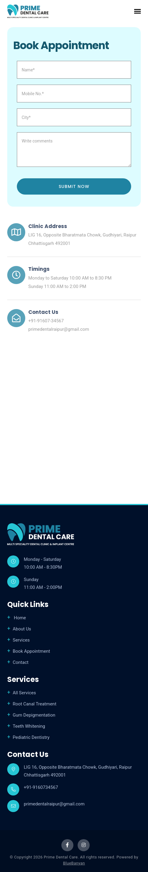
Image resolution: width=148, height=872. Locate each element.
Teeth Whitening (29, 726)
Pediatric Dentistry (31, 737)
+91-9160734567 (41, 787)
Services (21, 640)
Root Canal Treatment (34, 704)
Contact (20, 662)
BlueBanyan (74, 863)
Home (19, 617)
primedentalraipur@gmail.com (58, 330)
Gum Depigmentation (34, 715)
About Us (22, 629)
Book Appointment (31, 651)
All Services (24, 692)
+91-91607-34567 (46, 322)
